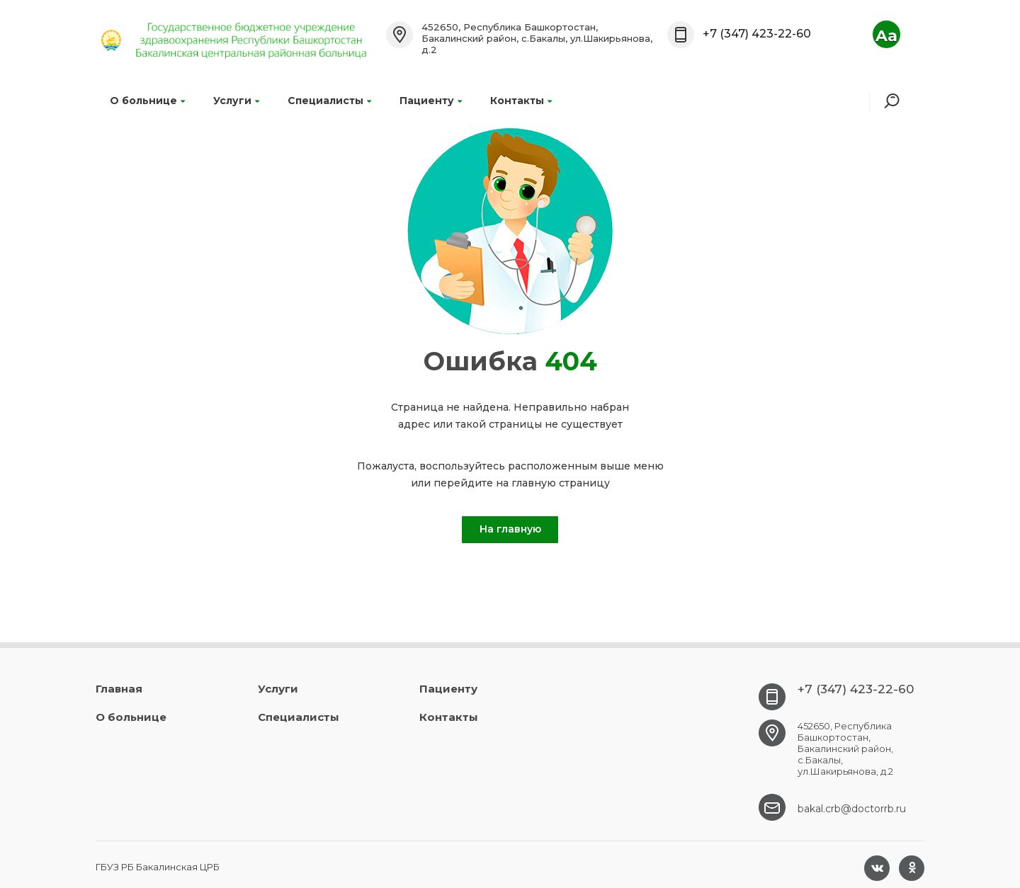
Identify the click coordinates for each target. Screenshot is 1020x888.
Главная (119, 688)
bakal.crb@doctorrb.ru (852, 808)
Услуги (236, 100)
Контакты (521, 100)
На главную (510, 529)
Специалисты (329, 100)
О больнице (147, 100)
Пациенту (431, 100)
